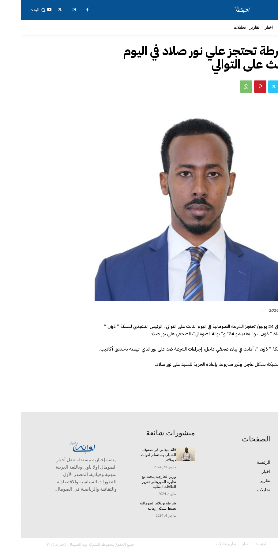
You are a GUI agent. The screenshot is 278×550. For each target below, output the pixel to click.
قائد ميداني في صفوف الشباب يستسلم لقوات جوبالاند (137, 455)
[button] (17, 10)
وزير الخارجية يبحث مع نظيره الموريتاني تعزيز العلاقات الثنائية (138, 481)
